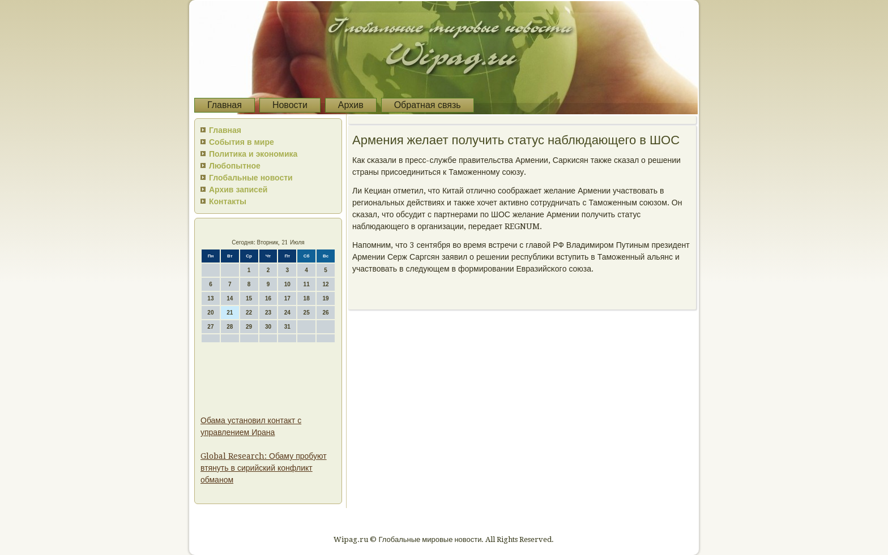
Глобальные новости (251, 177)
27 (210, 327)
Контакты (227, 201)
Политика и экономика (253, 153)
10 (287, 284)
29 (249, 327)
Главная (224, 105)
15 (249, 298)
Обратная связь (427, 105)
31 (287, 327)
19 (325, 298)
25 (307, 312)
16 (268, 298)
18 (307, 298)
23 (268, 312)
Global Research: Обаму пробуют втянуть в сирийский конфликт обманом (263, 467)
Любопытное (235, 165)
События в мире (241, 142)
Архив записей (238, 189)
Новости (290, 105)
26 (325, 312)
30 (268, 327)
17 (287, 298)
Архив (351, 105)
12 (325, 284)
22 (249, 312)
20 (210, 312)
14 (230, 298)
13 (210, 298)
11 (307, 284)
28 (230, 327)
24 (287, 312)
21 (230, 312)
